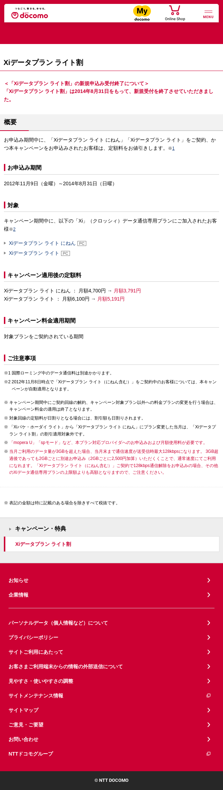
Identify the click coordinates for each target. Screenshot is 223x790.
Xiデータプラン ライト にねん (47, 243)
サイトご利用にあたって (36, 652)
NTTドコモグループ (110, 754)
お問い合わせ (23, 739)
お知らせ (18, 580)
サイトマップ (23, 710)
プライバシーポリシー (33, 637)
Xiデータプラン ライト (39, 253)
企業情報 (18, 595)
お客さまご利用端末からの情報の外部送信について (66, 666)
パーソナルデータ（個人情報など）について (58, 623)
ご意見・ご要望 (26, 725)
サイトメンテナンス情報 (110, 696)
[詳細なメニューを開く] (208, 13)
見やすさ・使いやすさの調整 (41, 681)
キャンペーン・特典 (40, 529)
